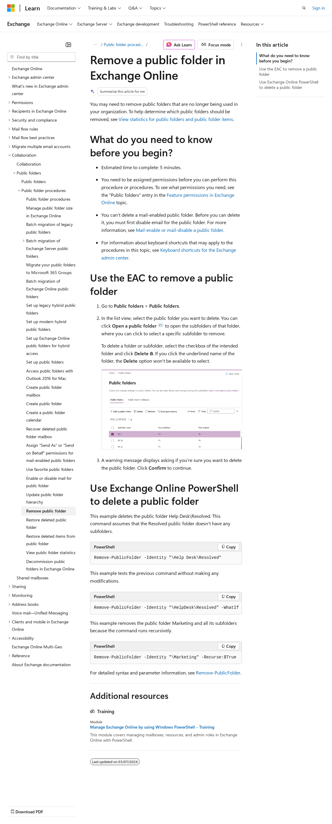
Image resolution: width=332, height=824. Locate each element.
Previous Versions (54, 806)
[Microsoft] (11, 8)
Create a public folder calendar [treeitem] (45, 416)
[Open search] (304, 8)
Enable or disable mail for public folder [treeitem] (49, 482)
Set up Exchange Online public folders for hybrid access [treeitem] (48, 345)
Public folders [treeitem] (33, 181)
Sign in (318, 8)
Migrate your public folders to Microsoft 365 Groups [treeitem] (50, 268)
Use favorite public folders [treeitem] (49, 469)
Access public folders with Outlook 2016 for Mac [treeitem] (49, 374)
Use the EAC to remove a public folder (288, 71)
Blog (81, 806)
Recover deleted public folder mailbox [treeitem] (46, 432)
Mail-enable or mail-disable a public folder (179, 230)
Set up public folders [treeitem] (45, 362)
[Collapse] (68, 44)
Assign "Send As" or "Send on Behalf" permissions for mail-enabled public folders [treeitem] (50, 452)
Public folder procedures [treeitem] (48, 199)
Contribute (106, 806)
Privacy (129, 806)
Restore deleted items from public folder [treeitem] (50, 540)
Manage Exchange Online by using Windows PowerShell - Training (152, 727)
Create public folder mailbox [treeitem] (44, 391)
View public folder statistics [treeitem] (50, 552)
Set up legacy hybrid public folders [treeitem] (51, 309)
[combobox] (41, 57)
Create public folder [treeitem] (44, 403)
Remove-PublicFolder (218, 672)
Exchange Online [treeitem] (27, 68)
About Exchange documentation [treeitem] (41, 664)
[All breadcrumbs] (95, 44)
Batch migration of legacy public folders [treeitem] (49, 228)
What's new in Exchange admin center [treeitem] (40, 90)
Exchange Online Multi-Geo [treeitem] (37, 647)
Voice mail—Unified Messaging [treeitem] (40, 613)
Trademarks (246, 806)
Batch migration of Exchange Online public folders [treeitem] (47, 288)
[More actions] (241, 44)
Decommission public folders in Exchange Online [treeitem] (50, 565)
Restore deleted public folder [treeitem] (46, 523)
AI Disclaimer (19, 806)
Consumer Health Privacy (171, 806)
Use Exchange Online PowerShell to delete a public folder (288, 84)
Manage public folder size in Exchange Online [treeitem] (49, 211)
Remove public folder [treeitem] (46, 511)
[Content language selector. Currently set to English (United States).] (34, 791)
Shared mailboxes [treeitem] (32, 578)
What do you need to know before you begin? (284, 58)
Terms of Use (217, 806)
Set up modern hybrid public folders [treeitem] (46, 325)
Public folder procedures (124, 44)
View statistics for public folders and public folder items (176, 119)
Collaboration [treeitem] (29, 164)
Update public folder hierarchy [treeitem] (44, 498)
